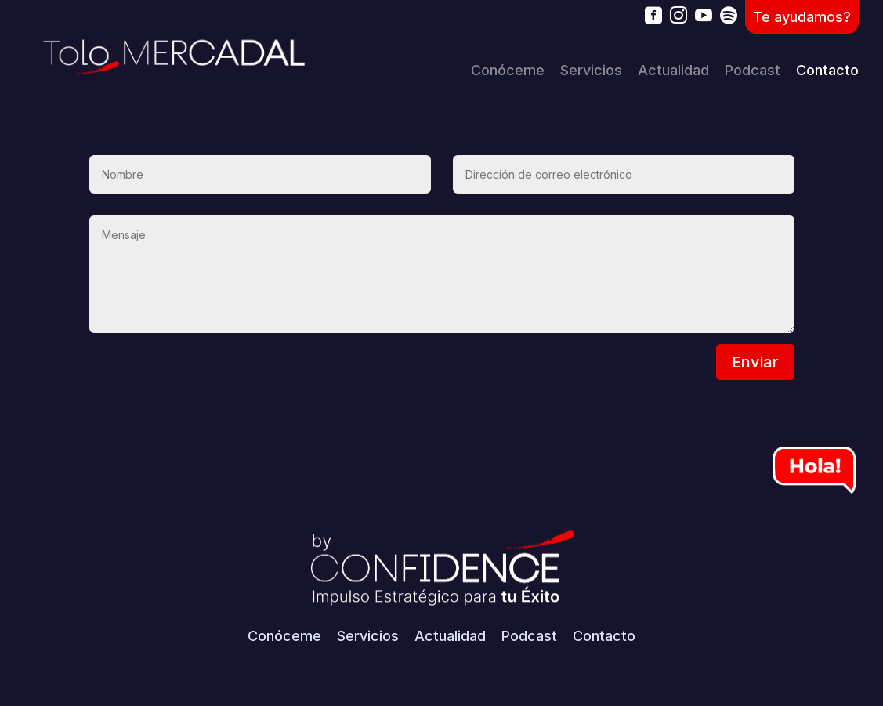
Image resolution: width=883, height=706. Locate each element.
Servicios (591, 70)
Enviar (755, 362)
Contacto (827, 70)
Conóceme (508, 70)
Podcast (752, 70)
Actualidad (673, 70)
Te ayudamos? (802, 17)
